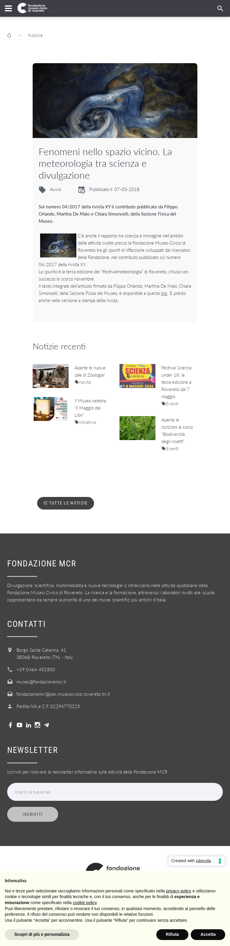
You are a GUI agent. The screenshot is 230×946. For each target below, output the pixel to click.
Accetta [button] (208, 934)
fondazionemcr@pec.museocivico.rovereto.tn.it (63, 694)
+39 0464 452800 (35, 669)
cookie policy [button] (84, 902)
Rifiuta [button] (172, 934)
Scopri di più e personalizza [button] (41, 934)
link (164, 293)
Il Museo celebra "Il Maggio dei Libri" (90, 408)
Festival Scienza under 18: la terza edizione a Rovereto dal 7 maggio (176, 382)
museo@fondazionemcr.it (41, 681)
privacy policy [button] (178, 891)
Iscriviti (32, 814)
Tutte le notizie (68, 503)
